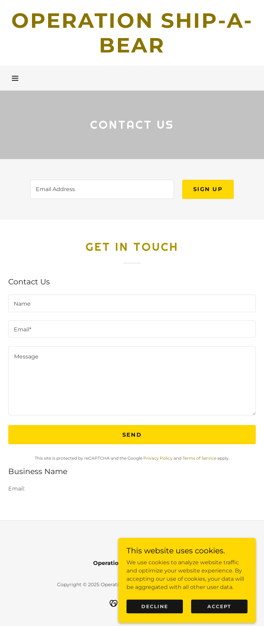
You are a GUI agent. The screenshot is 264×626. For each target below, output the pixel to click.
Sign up (208, 189)
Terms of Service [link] (199, 458)
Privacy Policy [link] (158, 458)
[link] (132, 50)
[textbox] (102, 189)
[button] (15, 78)
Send (132, 435)
